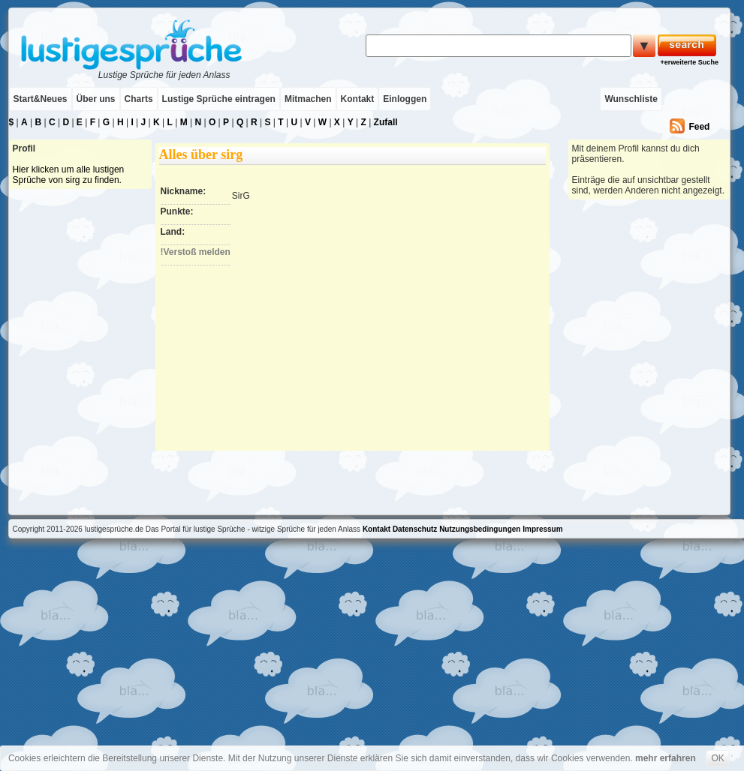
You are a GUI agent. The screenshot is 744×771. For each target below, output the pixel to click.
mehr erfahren (665, 758)
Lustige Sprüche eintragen (219, 99)
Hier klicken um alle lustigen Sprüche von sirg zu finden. (69, 174)
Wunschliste (630, 99)
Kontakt (358, 99)
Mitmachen (308, 99)
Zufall (386, 122)
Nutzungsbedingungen (479, 529)
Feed (698, 127)
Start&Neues (41, 99)
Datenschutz (415, 529)
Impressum (542, 529)
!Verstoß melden (195, 252)
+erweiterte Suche (689, 62)
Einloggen (404, 99)
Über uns (96, 99)
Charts (139, 99)
